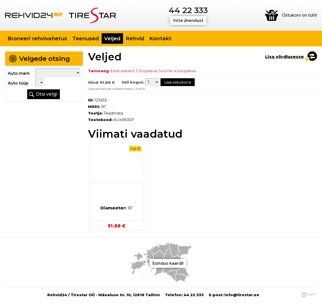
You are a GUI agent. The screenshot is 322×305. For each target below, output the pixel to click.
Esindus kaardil (167, 263)
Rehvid (135, 38)
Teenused (85, 38)
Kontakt (160, 38)
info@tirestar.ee (241, 294)
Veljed (112, 38)
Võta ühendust (188, 20)
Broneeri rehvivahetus (37, 38)
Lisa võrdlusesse (284, 56)
